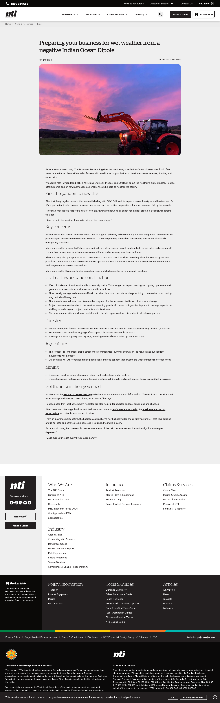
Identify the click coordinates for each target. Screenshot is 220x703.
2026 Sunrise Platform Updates (123, 603)
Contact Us (187, 3)
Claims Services (118, 14)
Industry (141, 14)
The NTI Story (56, 490)
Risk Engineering (57, 553)
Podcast (167, 603)
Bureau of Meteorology (78, 394)
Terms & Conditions (72, 637)
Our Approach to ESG (59, 513)
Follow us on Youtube (25, 502)
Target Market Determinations (40, 637)
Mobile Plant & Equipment (120, 495)
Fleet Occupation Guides (119, 612)
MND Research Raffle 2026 (63, 508)
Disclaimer (93, 637)
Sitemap (143, 637)
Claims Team (170, 490)
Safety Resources (57, 557)
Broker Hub (204, 14)
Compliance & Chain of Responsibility (68, 566)
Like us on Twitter (20, 502)
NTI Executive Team (59, 499)
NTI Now (20, 516)
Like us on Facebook (12, 502)
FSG (154, 637)
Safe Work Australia (124, 409)
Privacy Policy (12, 637)
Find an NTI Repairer (174, 508)
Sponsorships (55, 517)
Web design (201, 637)
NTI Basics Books (115, 621)
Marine (51, 599)
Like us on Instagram (16, 502)
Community (54, 504)
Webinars (168, 608)
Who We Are (70, 14)
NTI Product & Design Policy (119, 637)
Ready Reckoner (114, 599)
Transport (53, 589)
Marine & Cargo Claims (175, 495)
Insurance (93, 14)
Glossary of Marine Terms (119, 617)
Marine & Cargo (114, 499)
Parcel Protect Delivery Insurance (123, 504)
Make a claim (180, 14)
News (166, 594)
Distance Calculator (116, 589)
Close (215, 697)
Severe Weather (56, 562)
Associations (55, 534)
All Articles (169, 589)
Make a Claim (20, 525)
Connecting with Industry (61, 539)
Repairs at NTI (171, 504)
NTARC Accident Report (61, 548)
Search (160, 14)
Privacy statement (193, 697)
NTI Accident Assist (174, 499)
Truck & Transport (115, 490)
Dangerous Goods (57, 543)
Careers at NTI (56, 495)
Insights (167, 599)
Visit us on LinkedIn (29, 502)
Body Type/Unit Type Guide (121, 608)
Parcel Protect (56, 603)
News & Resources (134, 3)
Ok (173, 697)
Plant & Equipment (58, 594)
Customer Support (162, 4)
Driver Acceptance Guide (119, 594)
